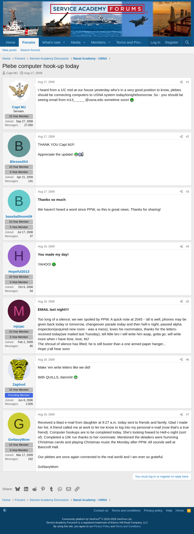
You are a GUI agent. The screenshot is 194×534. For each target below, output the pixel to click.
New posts (9, 50)
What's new (51, 42)
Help (169, 510)
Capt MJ (12, 73)
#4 (187, 246)
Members (98, 42)
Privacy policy (153, 510)
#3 (187, 191)
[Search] (187, 42)
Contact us (101, 510)
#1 (187, 82)
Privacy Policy (102, 526)
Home (10, 42)
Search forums (30, 50)
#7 (187, 414)
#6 (187, 359)
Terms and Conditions (128, 526)
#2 (187, 136)
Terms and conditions (126, 510)
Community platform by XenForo (97, 519)
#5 (187, 301)
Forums (28, 42)
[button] (64, 42)
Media (76, 42)
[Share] (181, 82)
